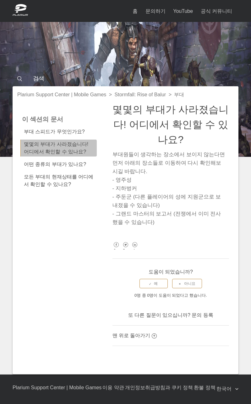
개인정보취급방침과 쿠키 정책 (159, 387)
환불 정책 (204, 387)
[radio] (153, 283)
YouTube (183, 11)
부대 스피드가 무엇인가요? (54, 131)
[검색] (125, 78)
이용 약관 (113, 387)
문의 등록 (202, 315)
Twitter (125, 249)
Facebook (116, 249)
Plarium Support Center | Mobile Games (61, 94)
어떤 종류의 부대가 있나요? (55, 164)
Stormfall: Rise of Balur (140, 94)
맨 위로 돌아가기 (134, 335)
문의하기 (155, 11)
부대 (179, 94)
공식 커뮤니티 (216, 11)
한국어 (224, 388)
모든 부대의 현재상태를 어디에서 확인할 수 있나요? (58, 180)
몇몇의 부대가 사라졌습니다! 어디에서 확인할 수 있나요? (56, 147)
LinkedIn (135, 249)
